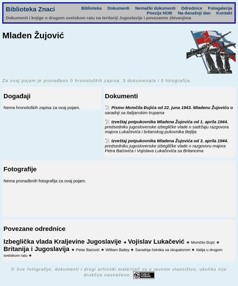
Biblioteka (91, 8)
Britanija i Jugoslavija (37, 248)
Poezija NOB (159, 13)
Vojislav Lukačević (157, 241)
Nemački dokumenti (155, 8)
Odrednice (191, 8)
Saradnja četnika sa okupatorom (163, 250)
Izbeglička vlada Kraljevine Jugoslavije (63, 241)
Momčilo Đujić (203, 242)
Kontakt (224, 13)
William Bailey (118, 250)
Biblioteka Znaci (30, 9)
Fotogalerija (220, 8)
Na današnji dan (194, 13)
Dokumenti (118, 8)
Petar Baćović (88, 250)
